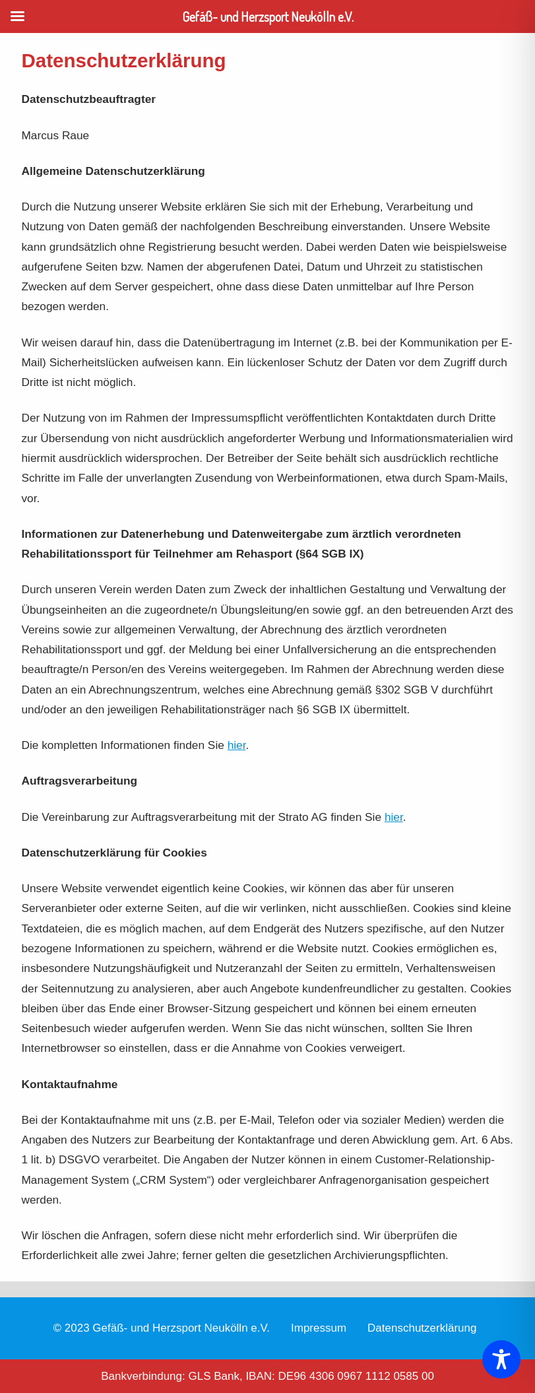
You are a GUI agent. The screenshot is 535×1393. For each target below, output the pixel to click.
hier (237, 745)
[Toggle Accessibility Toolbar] (501, 1359)
